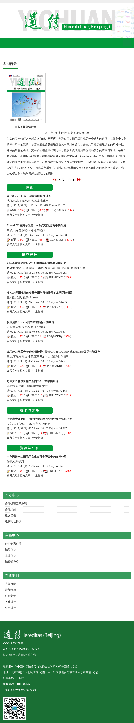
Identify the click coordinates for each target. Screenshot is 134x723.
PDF (52, 210)
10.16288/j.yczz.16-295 (54, 302)
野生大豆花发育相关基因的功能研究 (32, 381)
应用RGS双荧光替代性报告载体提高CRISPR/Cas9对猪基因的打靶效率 (53, 351)
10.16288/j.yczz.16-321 (54, 361)
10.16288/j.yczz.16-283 (54, 272)
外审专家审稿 (13, 543)
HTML (33, 210)
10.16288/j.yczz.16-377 (54, 331)
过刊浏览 (10, 595)
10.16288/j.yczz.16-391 (54, 466)
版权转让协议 (13, 521)
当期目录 (10, 583)
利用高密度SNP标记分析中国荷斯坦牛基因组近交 (36, 263)
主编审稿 (10, 555)
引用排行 (10, 607)
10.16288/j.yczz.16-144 (54, 390)
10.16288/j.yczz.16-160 (52, 205)
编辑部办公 (12, 561)
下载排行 (10, 601)
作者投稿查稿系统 (16, 503)
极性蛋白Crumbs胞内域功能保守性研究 (30, 322)
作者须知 (10, 509)
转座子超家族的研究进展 (29, 196)
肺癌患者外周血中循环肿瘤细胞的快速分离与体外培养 (39, 419)
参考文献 (12, 214)
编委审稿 (10, 549)
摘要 (13, 210)
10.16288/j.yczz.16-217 (54, 428)
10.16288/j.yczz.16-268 (54, 235)
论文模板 (10, 515)
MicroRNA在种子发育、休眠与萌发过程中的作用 (36, 225)
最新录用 (10, 589)
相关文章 (25, 214)
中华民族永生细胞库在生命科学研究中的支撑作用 (37, 456)
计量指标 (37, 214)
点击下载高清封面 (25, 127)
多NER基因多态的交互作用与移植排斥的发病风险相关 (39, 292)
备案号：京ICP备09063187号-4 (21, 648)
